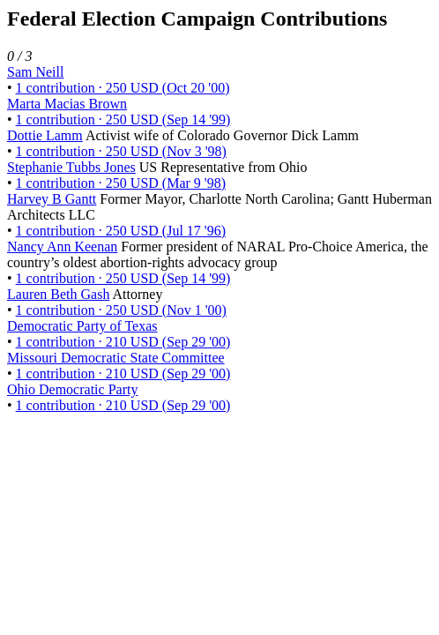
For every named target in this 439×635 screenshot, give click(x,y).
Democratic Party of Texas (82, 325)
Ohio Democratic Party (72, 389)
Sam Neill (35, 71)
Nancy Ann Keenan (62, 246)
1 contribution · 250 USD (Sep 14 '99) (123, 119)
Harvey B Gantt (51, 198)
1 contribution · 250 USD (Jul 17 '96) (121, 230)
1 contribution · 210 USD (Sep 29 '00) (123, 341)
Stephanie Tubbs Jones (71, 167)
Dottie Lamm (45, 135)
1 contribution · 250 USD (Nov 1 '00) (121, 310)
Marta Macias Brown (67, 103)
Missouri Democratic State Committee (116, 357)
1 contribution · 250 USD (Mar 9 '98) (121, 183)
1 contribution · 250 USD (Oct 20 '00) (123, 87)
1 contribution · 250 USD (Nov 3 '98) (121, 151)
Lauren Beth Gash (58, 294)
